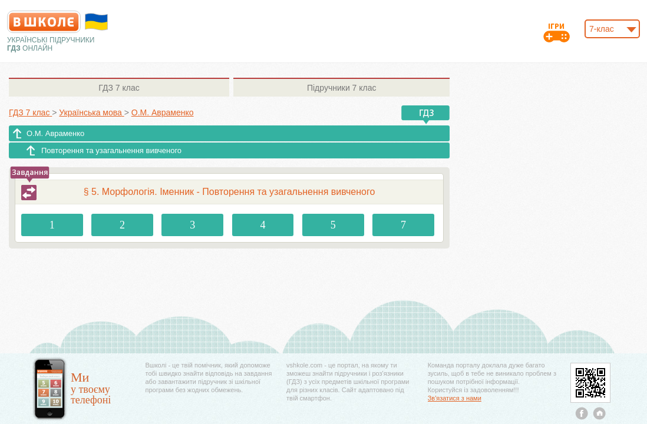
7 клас (118, 87)
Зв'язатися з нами (454, 398)
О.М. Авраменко (55, 133)
